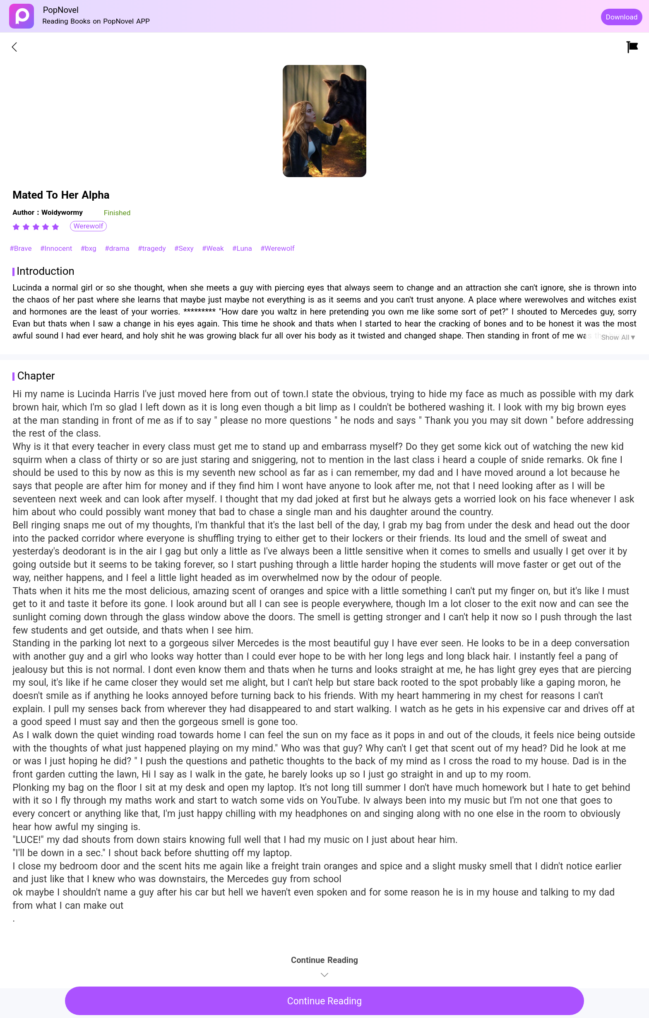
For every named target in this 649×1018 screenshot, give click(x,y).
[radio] (17, 226)
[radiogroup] (35, 226)
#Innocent (57, 248)
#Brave (22, 248)
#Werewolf (277, 248)
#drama (118, 248)
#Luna (243, 248)
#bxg (89, 248)
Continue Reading (324, 1001)
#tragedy (153, 248)
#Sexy (185, 248)
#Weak (214, 248)
